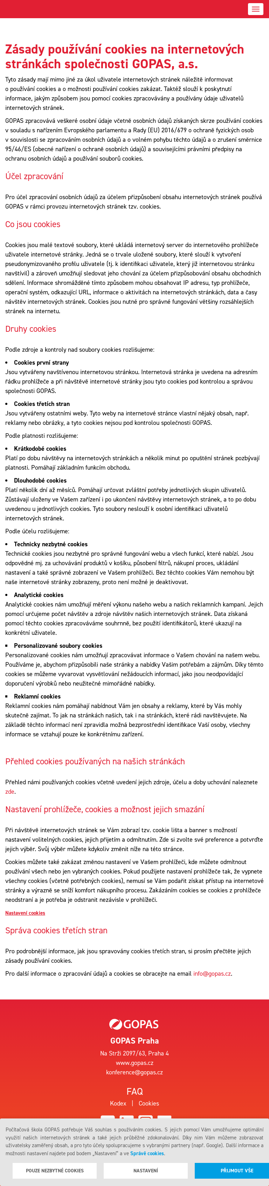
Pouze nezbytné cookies (55, 1170)
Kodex (118, 1103)
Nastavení (145, 1170)
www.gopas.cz (134, 1063)
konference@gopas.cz (134, 1072)
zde (9, 791)
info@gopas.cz (212, 973)
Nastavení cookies (25, 913)
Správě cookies (147, 1153)
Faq (134, 1091)
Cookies (149, 1103)
